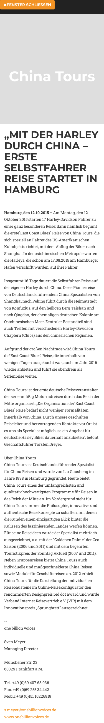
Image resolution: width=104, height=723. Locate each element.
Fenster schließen (27, 4)
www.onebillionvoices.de (26, 716)
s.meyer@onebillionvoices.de (30, 709)
